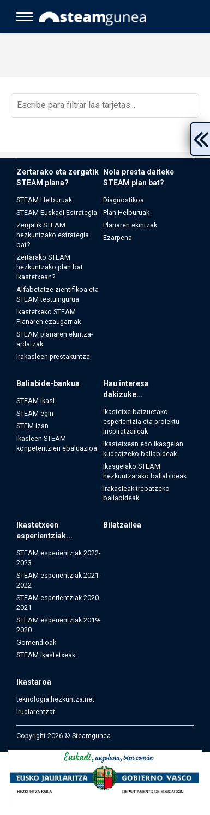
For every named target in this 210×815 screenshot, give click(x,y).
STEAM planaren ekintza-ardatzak (54, 339)
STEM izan (32, 426)
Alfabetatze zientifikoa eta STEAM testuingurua (57, 294)
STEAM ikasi (35, 401)
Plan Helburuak (126, 212)
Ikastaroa (33, 682)
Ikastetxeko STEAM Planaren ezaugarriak (48, 317)
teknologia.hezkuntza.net (55, 699)
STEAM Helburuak (44, 200)
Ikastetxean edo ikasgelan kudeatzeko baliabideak (143, 449)
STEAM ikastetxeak (45, 655)
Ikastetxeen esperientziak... (44, 530)
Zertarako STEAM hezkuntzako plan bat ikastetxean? (49, 267)
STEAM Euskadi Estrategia (56, 212)
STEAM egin (34, 413)
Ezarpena (117, 237)
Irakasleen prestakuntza (53, 356)
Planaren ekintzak (130, 225)
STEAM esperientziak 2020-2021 (58, 603)
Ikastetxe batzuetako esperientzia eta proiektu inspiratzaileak (141, 421)
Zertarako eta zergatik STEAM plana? (57, 177)
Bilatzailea (122, 524)
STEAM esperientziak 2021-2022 (58, 580)
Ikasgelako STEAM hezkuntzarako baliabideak (145, 471)
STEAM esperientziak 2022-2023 (58, 558)
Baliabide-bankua (48, 383)
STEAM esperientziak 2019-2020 (58, 625)
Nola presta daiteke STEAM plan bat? (138, 177)
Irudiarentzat (35, 712)
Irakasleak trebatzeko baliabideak (136, 493)
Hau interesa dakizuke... (126, 389)
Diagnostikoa (123, 200)
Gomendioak (36, 642)
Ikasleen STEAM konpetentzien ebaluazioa (56, 443)
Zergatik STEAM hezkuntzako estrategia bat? (52, 235)
